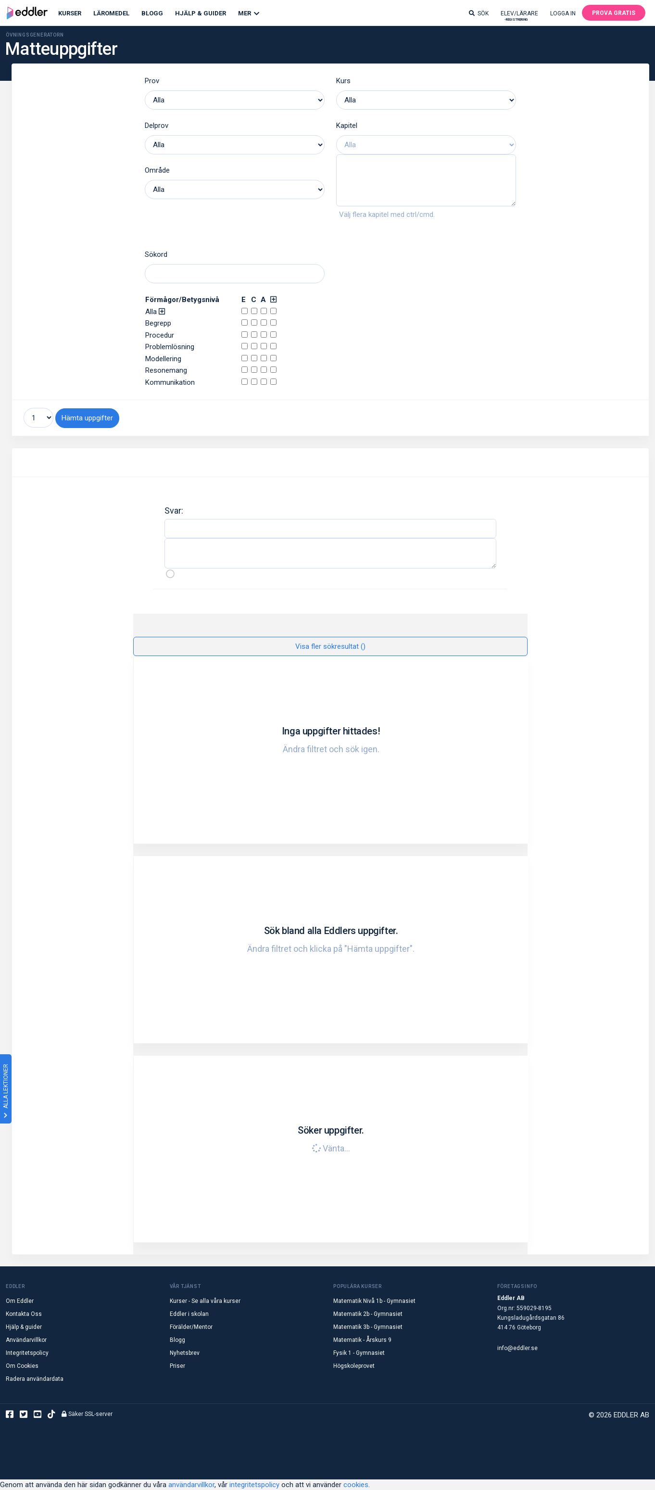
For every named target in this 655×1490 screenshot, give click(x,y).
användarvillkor (191, 1484)
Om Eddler (20, 1301)
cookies (355, 1484)
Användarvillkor (26, 1340)
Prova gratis (613, 13)
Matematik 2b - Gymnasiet (368, 1314)
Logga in (563, 13)
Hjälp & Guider (200, 13)
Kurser (69, 13)
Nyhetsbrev (185, 1353)
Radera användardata (34, 1379)
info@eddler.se (517, 1347)
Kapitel (346, 125)
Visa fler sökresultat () (330, 646)
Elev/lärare (519, 15)
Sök (479, 13)
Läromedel (111, 13)
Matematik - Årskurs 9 (362, 1340)
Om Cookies (22, 1366)
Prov (152, 80)
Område (157, 170)
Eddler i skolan (189, 1314)
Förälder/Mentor (191, 1327)
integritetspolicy (254, 1484)
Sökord (156, 254)
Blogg (152, 13)
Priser (177, 1366)
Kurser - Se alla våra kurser (205, 1301)
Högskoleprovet (354, 1366)
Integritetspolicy (27, 1353)
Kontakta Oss (24, 1314)
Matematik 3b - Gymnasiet (368, 1327)
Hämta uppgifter (87, 418)
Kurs (343, 80)
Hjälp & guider (24, 1327)
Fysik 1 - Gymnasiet (359, 1353)
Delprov (156, 125)
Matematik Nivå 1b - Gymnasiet (374, 1301)
